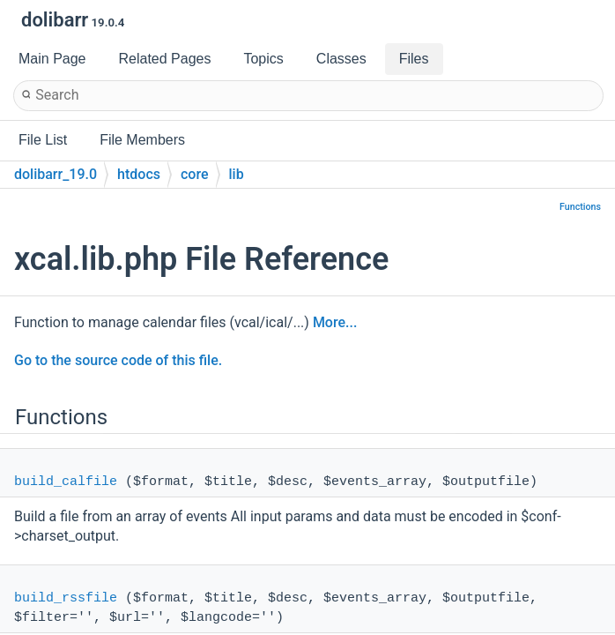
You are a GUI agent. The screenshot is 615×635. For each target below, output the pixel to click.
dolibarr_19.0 (55, 174)
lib (236, 174)
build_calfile (65, 481)
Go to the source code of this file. (118, 360)
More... (335, 322)
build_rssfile (65, 598)
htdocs (138, 174)
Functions (580, 207)
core (195, 174)
